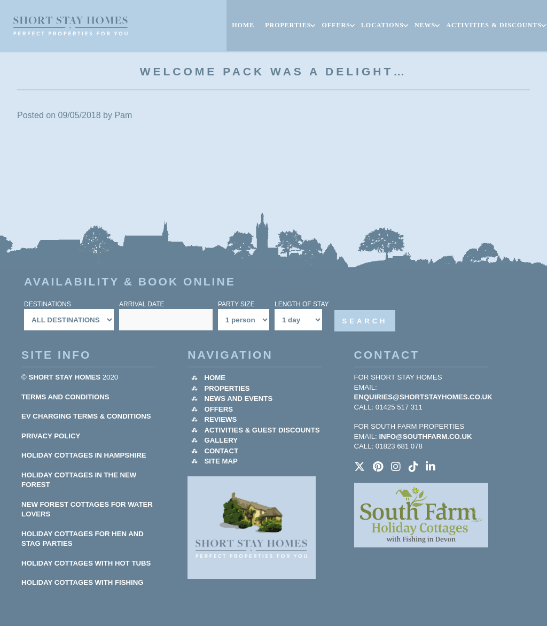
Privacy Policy (50, 436)
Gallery (221, 440)
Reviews (220, 419)
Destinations (47, 304)
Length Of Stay (302, 304)
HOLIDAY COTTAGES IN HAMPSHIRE (83, 455)
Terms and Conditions (65, 397)
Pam (123, 115)
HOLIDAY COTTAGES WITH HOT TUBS (86, 563)
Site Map (220, 461)
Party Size (236, 304)
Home (214, 378)
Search (365, 321)
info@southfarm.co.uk (425, 436)
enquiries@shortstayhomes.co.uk (423, 397)
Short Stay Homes (65, 377)
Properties (226, 388)
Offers (218, 409)
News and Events (238, 399)
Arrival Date (141, 304)
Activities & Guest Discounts (261, 430)
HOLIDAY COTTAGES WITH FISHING (82, 582)
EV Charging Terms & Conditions (86, 416)
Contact (221, 451)
